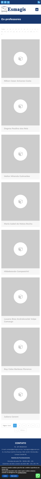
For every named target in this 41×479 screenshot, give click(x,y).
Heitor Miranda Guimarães (17, 176)
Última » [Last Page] (22, 430)
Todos (3, 29)
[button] (8, 2)
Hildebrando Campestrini (16, 271)
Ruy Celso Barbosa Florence (18, 369)
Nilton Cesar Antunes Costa (17, 81)
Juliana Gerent (11, 417)
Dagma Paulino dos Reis (16, 128)
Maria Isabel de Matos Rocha (18, 224)
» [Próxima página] (16, 430)
